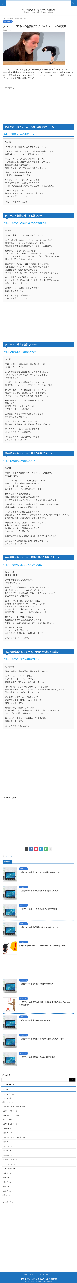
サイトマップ (40, 1271)
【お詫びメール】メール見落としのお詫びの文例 (38, 909)
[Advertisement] (19, 103)
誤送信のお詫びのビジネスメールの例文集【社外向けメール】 (43, 946)
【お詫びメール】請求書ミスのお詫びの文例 (36, 984)
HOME (25, 1271)
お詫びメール (8, 856)
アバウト (32, 1271)
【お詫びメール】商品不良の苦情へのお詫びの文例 (38, 927)
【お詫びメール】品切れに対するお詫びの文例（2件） (40, 872)
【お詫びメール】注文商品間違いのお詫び (35, 1020)
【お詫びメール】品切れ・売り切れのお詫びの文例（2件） (42, 1039)
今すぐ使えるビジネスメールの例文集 (38, 10)
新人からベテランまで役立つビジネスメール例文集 (38, 1278)
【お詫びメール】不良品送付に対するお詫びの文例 (38, 891)
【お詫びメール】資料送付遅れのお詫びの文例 (37, 1057)
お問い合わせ (49, 1271)
